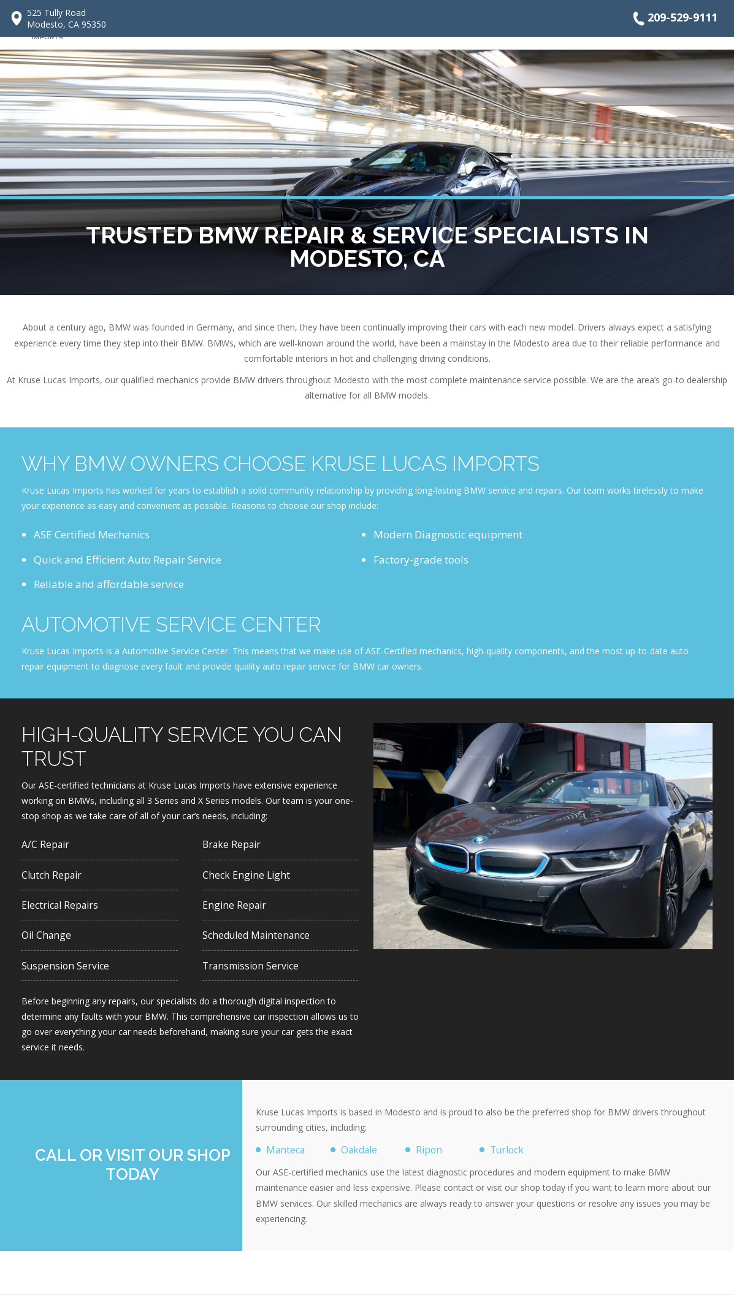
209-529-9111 (673, 18)
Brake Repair (233, 845)
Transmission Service (253, 972)
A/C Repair (46, 845)
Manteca (287, 1157)
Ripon (430, 1157)
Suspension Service (67, 972)
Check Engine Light (247, 876)
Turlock (508, 1157)
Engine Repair (236, 908)
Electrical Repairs (63, 908)
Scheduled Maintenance (260, 940)
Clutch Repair (53, 876)
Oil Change (47, 940)
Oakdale (361, 1157)
